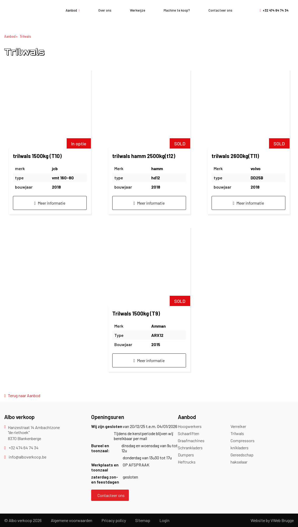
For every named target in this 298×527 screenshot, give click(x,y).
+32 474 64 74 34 (274, 10)
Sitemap (142, 520)
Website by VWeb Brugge (272, 520)
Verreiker (238, 426)
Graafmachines (191, 440)
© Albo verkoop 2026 (23, 520)
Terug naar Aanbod (22, 395)
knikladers (239, 447)
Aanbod (73, 10)
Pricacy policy (113, 520)
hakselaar (239, 461)
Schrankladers (190, 447)
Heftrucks (187, 461)
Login (164, 520)
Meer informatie (50, 202)
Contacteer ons (220, 10)
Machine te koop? (177, 10)
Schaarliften (188, 433)
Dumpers (186, 454)
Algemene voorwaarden (71, 520)
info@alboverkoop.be (25, 456)
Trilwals (25, 36)
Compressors (243, 440)
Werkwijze (137, 10)
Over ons (104, 10)
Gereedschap (242, 454)
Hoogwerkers (190, 426)
